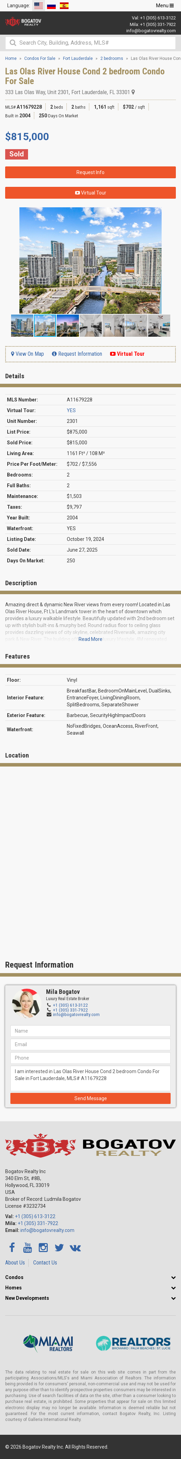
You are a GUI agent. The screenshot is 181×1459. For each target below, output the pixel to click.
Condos (14, 1277)
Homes (13, 1287)
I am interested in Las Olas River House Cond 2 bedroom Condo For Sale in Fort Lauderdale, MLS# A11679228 (90, 1078)
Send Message (90, 1098)
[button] (169, 213)
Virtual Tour (90, 193)
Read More (90, 639)
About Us (15, 1262)
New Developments (27, 1298)
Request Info (90, 172)
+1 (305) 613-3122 (158, 17)
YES (71, 410)
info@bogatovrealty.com (151, 30)
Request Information (77, 354)
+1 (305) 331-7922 (158, 24)
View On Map (27, 354)
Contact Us (45, 1262)
